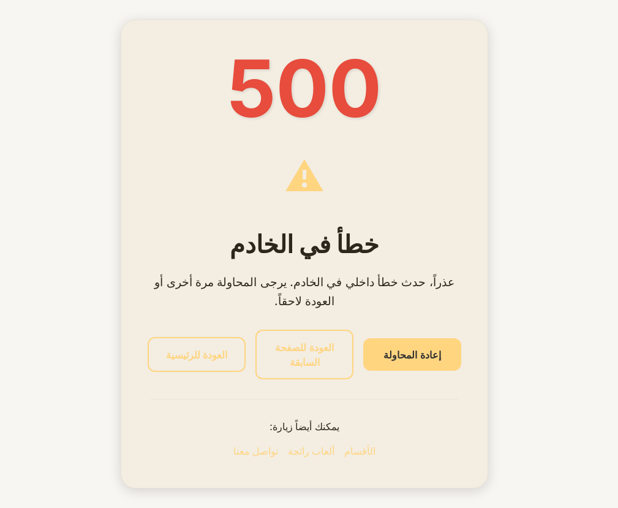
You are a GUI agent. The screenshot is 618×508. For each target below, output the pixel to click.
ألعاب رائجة (311, 451)
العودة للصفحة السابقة (304, 354)
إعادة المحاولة (411, 355)
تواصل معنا (255, 451)
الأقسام (359, 451)
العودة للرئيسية (196, 355)
